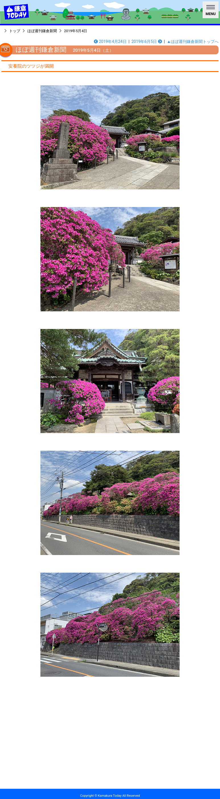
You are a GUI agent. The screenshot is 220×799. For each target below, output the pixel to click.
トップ (14, 31)
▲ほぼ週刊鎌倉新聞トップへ (193, 41)
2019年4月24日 (110, 41)
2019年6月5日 (146, 41)
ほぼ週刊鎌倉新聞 (42, 31)
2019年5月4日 (75, 31)
